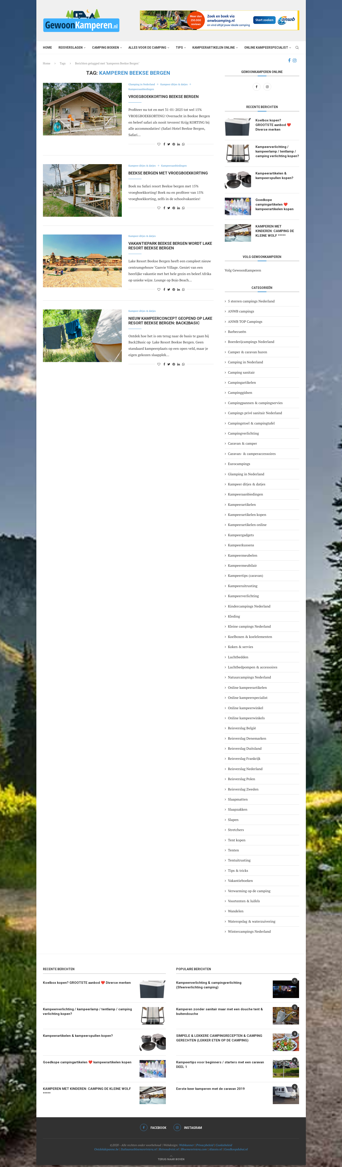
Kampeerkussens (241, 547)
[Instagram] (294, 60)
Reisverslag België (242, 730)
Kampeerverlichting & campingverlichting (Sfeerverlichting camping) (210, 987)
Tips (179, 47)
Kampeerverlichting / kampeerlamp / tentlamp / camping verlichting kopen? (276, 154)
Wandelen (236, 913)
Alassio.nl (215, 1151)
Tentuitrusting (239, 862)
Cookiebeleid (224, 1147)
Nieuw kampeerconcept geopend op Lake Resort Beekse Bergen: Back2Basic (170, 320)
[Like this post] (158, 144)
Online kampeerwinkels (246, 720)
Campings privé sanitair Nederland (255, 415)
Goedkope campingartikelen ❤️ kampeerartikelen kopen (275, 207)
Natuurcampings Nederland (249, 679)
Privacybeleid (204, 1147)
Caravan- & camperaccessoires (252, 455)
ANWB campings (241, 313)
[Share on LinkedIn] (178, 144)
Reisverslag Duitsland (245, 750)
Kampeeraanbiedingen (142, 89)
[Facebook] (289, 60)
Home (47, 47)
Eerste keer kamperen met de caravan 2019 (212, 1091)
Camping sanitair (241, 374)
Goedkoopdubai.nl (236, 1151)
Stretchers (236, 832)
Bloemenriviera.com (194, 1151)
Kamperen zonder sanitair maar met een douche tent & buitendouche (222, 1013)
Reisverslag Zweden (243, 791)
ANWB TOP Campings (245, 323)
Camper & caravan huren (247, 354)
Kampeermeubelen (242, 557)
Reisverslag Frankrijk (244, 760)
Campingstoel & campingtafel (251, 425)
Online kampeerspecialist (266, 47)
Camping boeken (105, 47)
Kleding (234, 618)
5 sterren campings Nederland (251, 303)
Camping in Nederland (245, 364)
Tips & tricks (238, 872)
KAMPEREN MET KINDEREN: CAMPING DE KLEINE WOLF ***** (275, 233)
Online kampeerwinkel (245, 709)
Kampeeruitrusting (242, 587)
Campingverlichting (243, 435)
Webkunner (186, 1147)
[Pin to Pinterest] (173, 144)
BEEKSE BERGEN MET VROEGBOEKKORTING (168, 173)
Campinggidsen (240, 394)
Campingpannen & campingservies (255, 404)
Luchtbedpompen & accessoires (253, 669)
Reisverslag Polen (241, 781)
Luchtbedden (238, 659)
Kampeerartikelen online (213, 47)
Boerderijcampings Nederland (251, 343)
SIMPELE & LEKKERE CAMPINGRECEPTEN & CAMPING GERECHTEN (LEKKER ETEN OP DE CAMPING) (220, 1040)
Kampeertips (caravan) (245, 577)
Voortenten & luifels (244, 903)
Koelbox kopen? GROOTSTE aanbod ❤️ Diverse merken (273, 125)
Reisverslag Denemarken (247, 740)
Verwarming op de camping (249, 892)
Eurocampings (239, 466)
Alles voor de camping (147, 47)
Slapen (233, 821)
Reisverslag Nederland (245, 770)
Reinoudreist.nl (169, 1151)
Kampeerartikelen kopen (247, 516)
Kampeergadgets (241, 537)
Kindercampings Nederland (249, 608)
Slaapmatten (238, 801)
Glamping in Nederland (143, 84)
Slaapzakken (237, 811)
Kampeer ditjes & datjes (178, 84)
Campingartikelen (242, 384)
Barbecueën (237, 333)
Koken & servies (240, 649)
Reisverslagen (70, 47)
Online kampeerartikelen (247, 689)
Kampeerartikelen (242, 506)
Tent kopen (237, 842)
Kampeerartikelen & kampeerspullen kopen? (275, 177)
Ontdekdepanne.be (106, 1151)
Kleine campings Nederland (249, 628)
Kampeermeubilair (242, 567)
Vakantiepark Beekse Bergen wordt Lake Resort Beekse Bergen (170, 245)
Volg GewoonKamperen (243, 272)
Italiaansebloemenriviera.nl (139, 1151)
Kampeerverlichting (243, 598)
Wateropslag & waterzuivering (251, 923)
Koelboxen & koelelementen (250, 638)
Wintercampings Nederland (249, 933)
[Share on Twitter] (168, 144)
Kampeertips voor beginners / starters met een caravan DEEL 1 (215, 1066)
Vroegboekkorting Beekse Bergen (163, 96)
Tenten (233, 852)
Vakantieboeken (240, 882)
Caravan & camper (242, 445)
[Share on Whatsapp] (183, 144)
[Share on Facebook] (164, 144)
